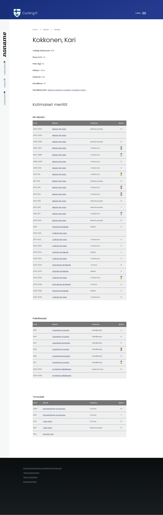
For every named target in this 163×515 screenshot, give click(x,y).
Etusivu (35, 30)
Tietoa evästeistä (30, 477)
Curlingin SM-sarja (59, 233)
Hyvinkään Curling (78, 90)
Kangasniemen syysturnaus (54, 409)
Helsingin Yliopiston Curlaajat (59, 90)
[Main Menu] (140, 13)
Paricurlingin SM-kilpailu (61, 265)
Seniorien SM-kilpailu (60, 227)
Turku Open (47, 421)
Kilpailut (46, 30)
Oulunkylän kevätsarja (61, 343)
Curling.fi (29, 13)
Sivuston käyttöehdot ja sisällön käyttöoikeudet (42, 468)
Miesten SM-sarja (59, 129)
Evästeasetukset (30, 482)
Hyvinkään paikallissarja (61, 369)
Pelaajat (57, 30)
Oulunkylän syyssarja (60, 330)
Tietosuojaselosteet (31, 473)
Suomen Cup (48, 434)
